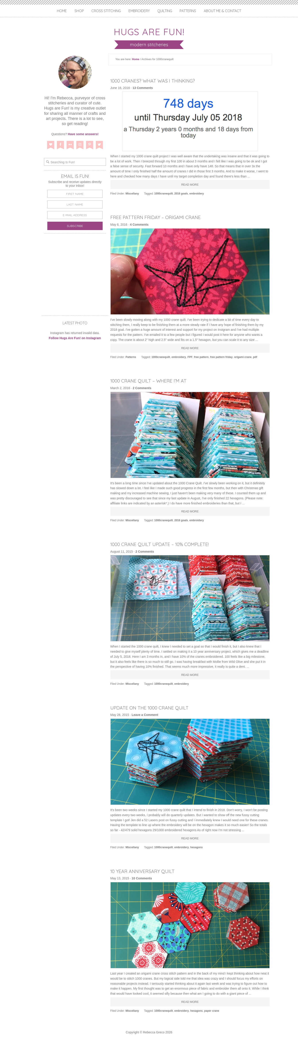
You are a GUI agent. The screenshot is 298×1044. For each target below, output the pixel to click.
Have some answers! (83, 134)
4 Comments (139, 224)
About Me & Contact (222, 11)
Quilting (164, 11)
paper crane (211, 1010)
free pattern (201, 357)
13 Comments (143, 88)
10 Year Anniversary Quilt (147, 871)
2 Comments (142, 388)
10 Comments (142, 878)
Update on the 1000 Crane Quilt (155, 707)
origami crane (243, 357)
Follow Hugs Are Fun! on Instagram (75, 338)
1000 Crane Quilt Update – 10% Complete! (167, 544)
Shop (79, 11)
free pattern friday (221, 357)
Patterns (188, 11)
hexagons (196, 847)
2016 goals (181, 193)
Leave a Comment (145, 715)
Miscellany (132, 193)
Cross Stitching (106, 11)
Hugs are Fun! (149, 30)
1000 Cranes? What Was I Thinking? (159, 80)
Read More (190, 184)
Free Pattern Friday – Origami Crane (162, 217)
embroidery (196, 193)
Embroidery (139, 11)
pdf (255, 357)
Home (62, 11)
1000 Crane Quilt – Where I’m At (154, 380)
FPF (189, 357)
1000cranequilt (163, 193)
